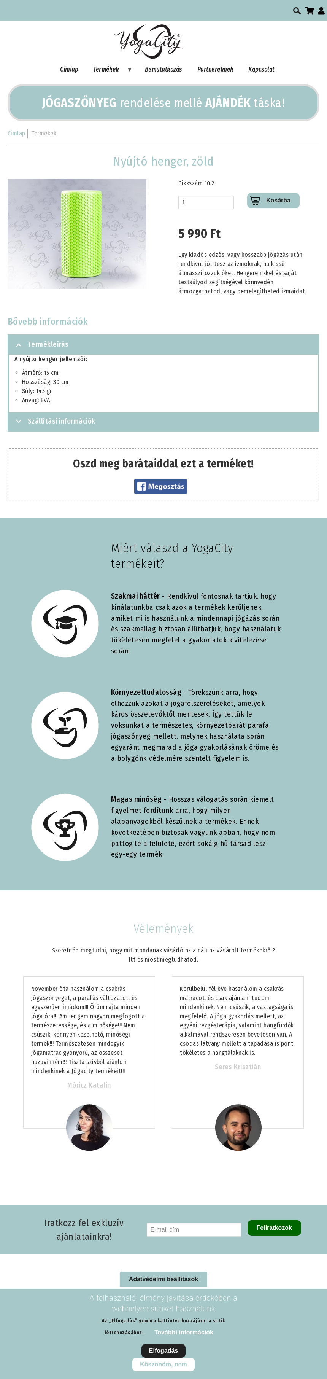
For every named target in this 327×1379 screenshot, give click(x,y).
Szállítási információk (54, 423)
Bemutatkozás (163, 69)
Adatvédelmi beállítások (163, 1279)
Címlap (69, 69)
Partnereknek (215, 69)
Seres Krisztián (238, 1067)
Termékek (109, 71)
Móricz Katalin (89, 1085)
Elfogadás (163, 1350)
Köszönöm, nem (163, 1364)
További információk (183, 1332)
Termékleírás (41, 347)
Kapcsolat (261, 69)
